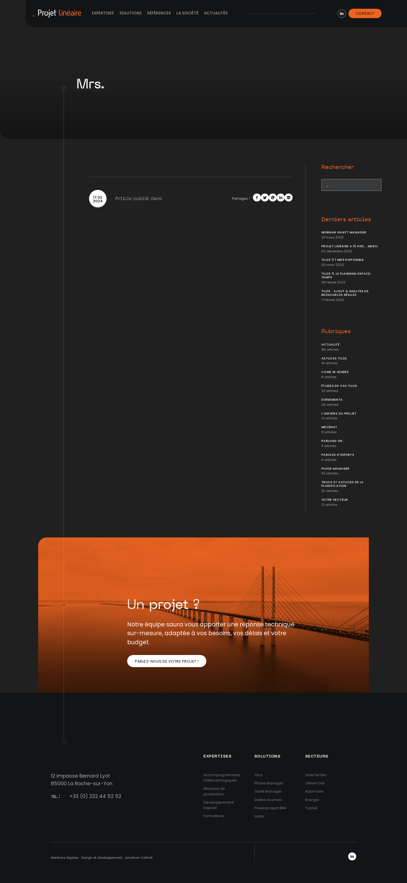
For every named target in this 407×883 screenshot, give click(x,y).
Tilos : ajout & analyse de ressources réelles (345, 293)
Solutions (131, 13)
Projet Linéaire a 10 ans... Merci (349, 246)
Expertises (103, 13)
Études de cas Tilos (339, 386)
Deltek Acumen (268, 799)
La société (187, 13)
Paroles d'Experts (337, 455)
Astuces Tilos (334, 358)
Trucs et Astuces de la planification (342, 484)
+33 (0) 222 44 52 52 (95, 796)
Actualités (216, 13)
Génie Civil (314, 783)
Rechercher (337, 167)
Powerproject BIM (270, 808)
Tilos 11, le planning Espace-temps (346, 275)
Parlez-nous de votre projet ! (167, 661)
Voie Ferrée (315, 775)
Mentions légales (65, 857)
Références (159, 13)
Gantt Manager (268, 791)
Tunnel (311, 808)
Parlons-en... (333, 441)
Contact (365, 13)
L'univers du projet (339, 413)
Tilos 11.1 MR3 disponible (342, 260)
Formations (214, 815)
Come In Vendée (335, 372)
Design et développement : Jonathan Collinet (117, 857)
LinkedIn (342, 14)
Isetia (259, 816)
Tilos (258, 775)
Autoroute (314, 791)
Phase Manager (335, 469)
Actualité (330, 344)
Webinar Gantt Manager (343, 232)
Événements (332, 400)
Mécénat (329, 427)
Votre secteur (334, 500)
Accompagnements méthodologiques (222, 778)
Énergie (312, 799)
